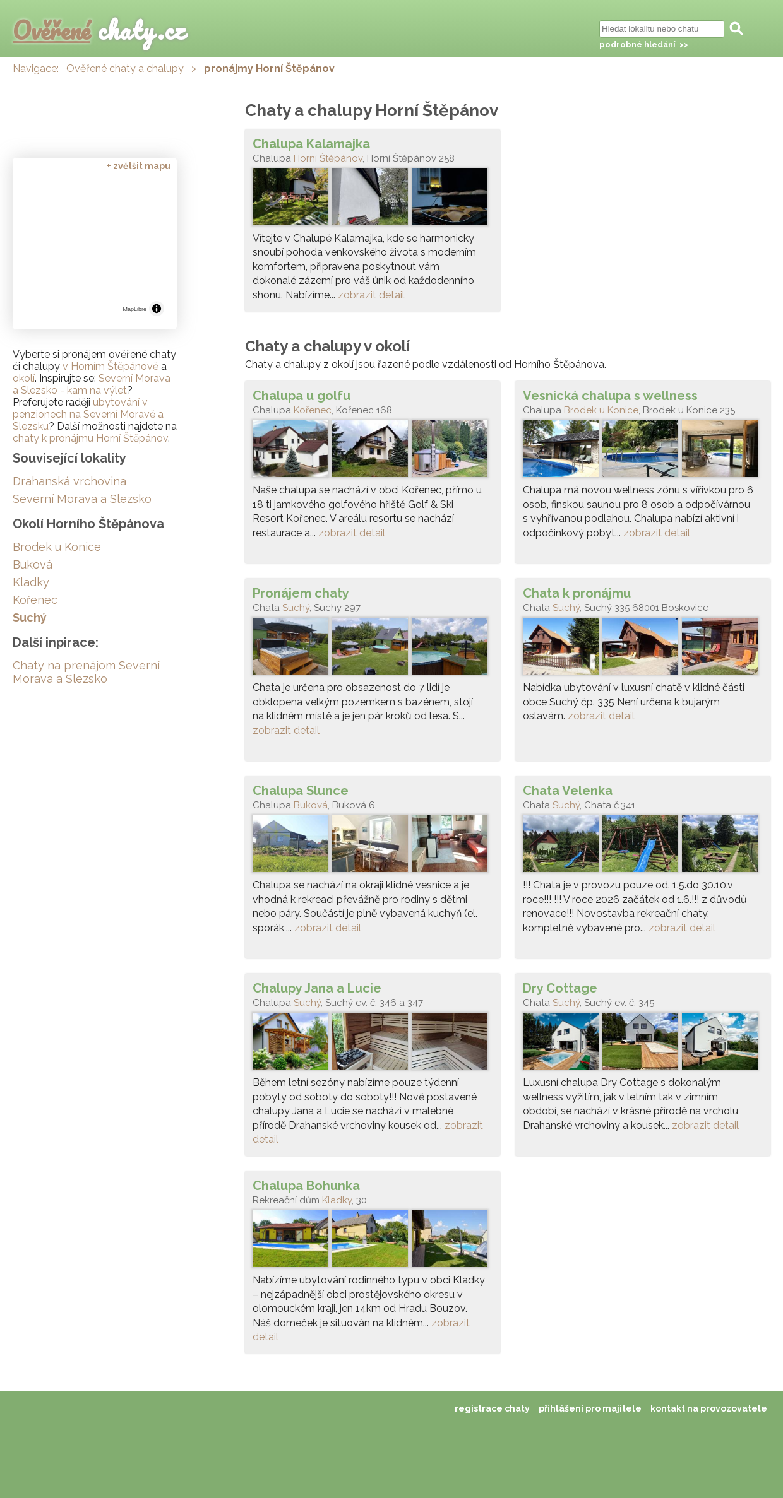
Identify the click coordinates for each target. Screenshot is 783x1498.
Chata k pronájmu (577, 593)
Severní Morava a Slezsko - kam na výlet (91, 384)
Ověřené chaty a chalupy (125, 68)
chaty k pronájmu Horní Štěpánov (90, 438)
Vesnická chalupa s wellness (610, 396)
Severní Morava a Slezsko (82, 498)
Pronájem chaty (301, 593)
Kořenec (313, 410)
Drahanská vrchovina (69, 481)
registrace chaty (492, 1408)
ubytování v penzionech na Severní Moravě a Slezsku (88, 414)
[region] (94, 247)
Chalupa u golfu (301, 396)
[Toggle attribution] (156, 308)
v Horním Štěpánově (110, 366)
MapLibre (134, 309)
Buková (311, 805)
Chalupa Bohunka (306, 1186)
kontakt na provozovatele (708, 1408)
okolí (24, 378)
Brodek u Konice (601, 410)
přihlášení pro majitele (590, 1408)
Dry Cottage (560, 988)
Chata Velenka (568, 791)
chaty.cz (99, 30)
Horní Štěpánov (328, 158)
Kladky (337, 1200)
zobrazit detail (371, 295)
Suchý (295, 607)
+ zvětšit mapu (138, 166)
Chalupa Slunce (301, 791)
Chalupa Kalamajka (311, 144)
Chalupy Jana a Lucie (317, 988)
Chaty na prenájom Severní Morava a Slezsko (86, 672)
